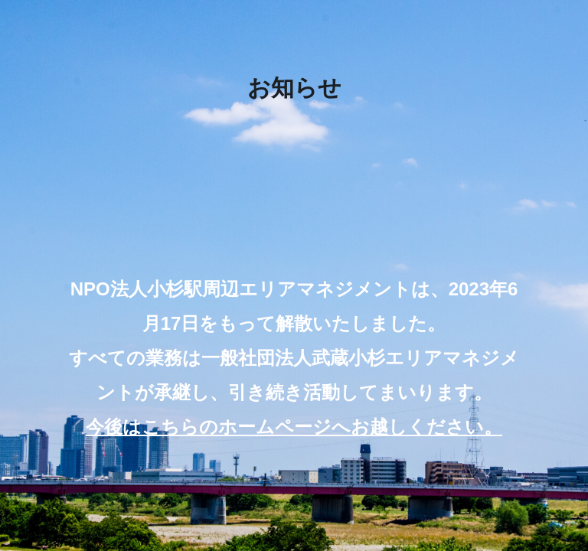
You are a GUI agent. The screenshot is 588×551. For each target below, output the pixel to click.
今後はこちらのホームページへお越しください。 (294, 426)
